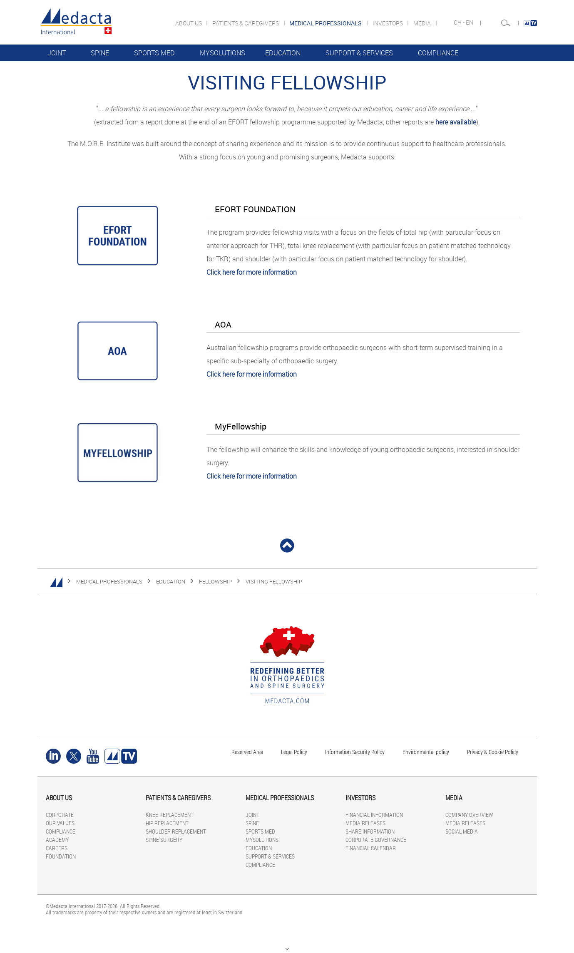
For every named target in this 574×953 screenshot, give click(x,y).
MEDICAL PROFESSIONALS (109, 581)
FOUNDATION (61, 856)
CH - (460, 22)
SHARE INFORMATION (370, 831)
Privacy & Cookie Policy (492, 752)
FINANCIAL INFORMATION (374, 815)
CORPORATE (60, 815)
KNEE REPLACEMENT (170, 815)
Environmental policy (426, 752)
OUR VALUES (60, 823)
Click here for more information (251, 272)
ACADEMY (57, 840)
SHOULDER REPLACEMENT (176, 831)
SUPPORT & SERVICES (359, 52)
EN (470, 22)
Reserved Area (247, 752)
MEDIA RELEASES (365, 823)
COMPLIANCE (438, 52)
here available (455, 122)
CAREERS (56, 848)
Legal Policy (294, 752)
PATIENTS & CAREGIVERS (246, 23)
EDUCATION (283, 52)
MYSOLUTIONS (222, 52)
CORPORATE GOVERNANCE (375, 840)
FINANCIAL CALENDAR (370, 848)
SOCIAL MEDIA (461, 831)
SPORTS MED (154, 52)
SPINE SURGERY (164, 840)
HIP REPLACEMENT (167, 823)
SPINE (100, 52)
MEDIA (422, 23)
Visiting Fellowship (274, 581)
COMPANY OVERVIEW (469, 815)
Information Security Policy (355, 752)
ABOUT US (189, 23)
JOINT (56, 52)
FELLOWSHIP (215, 581)
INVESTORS (388, 23)
